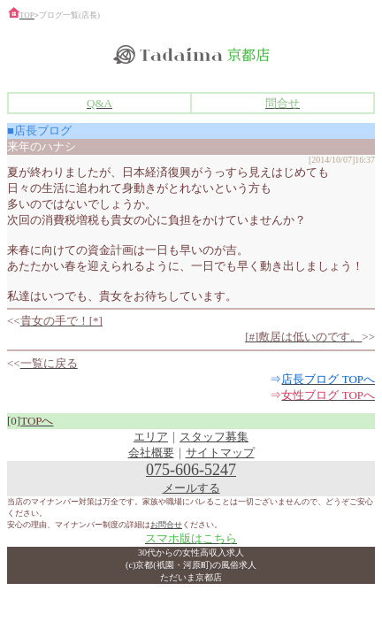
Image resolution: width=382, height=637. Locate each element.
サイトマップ (220, 452)
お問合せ (166, 524)
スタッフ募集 (214, 436)
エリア (151, 436)
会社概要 (151, 452)
